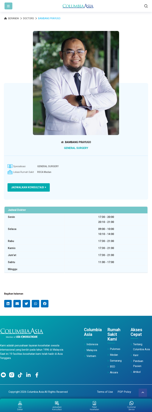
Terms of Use (105, 391)
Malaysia (92, 350)
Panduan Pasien (138, 363)
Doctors (28, 18)
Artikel (137, 372)
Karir (135, 355)
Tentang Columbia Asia (141, 347)
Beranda (11, 18)
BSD (112, 366)
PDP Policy (124, 391)
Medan (114, 354)
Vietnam (91, 356)
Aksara (114, 372)
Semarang (116, 360)
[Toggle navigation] (8, 6)
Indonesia (92, 344)
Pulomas (115, 349)
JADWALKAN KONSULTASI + (28, 187)
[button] (8, 303)
